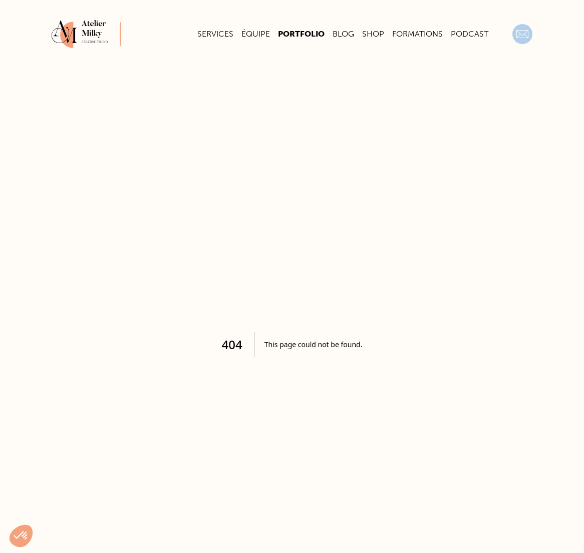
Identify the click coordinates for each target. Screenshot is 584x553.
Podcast (469, 34)
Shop (373, 34)
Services (215, 34)
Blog (343, 34)
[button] (21, 536)
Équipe (255, 34)
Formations (417, 34)
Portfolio (301, 34)
